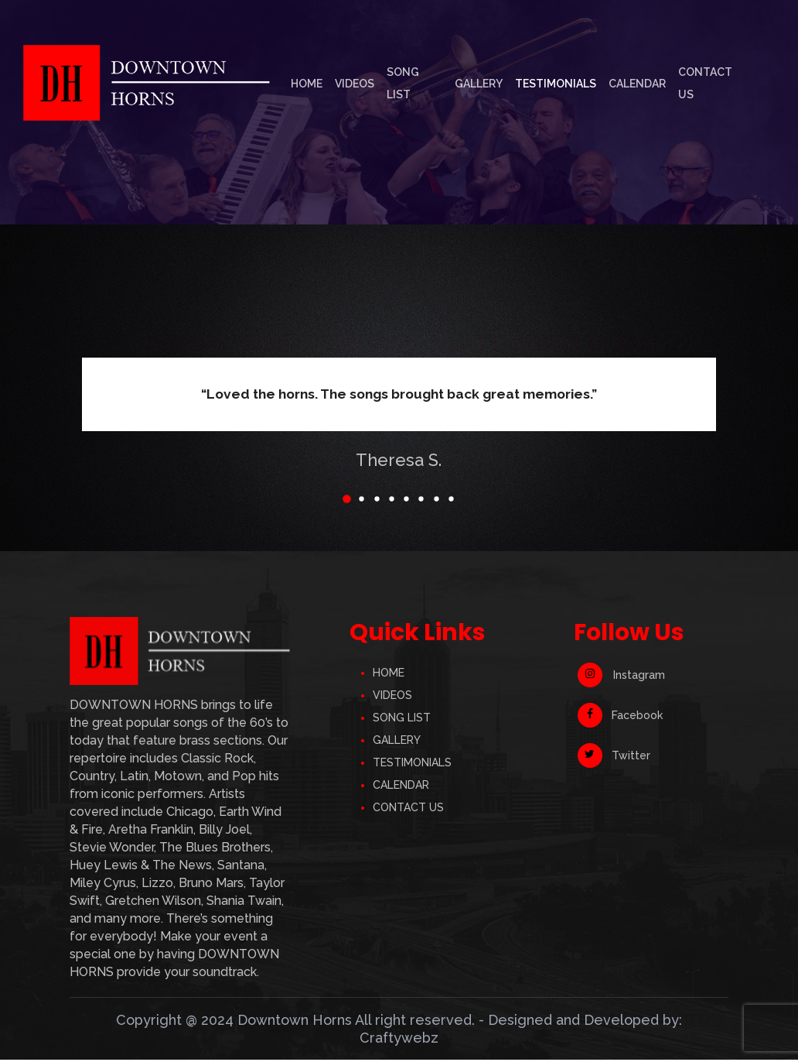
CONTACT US (408, 809)
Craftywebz (399, 1040)
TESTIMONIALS (412, 764)
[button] (334, 500)
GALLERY (397, 741)
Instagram (621, 677)
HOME (388, 674)
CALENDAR (401, 786)
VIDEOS (392, 696)
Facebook (620, 717)
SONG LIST (402, 719)
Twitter (614, 758)
